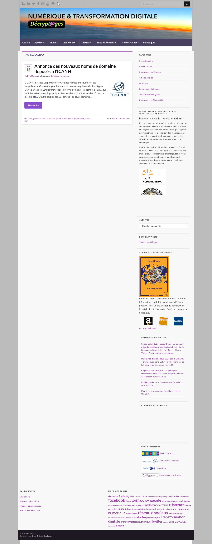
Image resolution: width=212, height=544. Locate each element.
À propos (39, 42)
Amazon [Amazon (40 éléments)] (113, 496)
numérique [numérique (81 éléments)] (116, 513)
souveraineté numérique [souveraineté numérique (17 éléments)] (127, 518)
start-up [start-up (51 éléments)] (142, 517)
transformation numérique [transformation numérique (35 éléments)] (136, 521)
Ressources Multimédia (149, 89)
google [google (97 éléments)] (155, 500)
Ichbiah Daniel (147, 382)
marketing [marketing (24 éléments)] (141, 509)
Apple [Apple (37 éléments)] (122, 496)
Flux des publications (29, 501)
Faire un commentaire (120, 118)
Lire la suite (33, 105)
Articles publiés (146, 77)
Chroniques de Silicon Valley (151, 100)
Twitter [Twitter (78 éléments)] (157, 521)
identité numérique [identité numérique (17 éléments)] (115, 505)
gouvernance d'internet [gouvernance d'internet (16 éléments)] (170, 501)
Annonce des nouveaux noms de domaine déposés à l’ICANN (75, 68)
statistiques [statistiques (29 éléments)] (154, 517)
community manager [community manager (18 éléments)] (156, 496)
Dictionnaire (70, 42)
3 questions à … (146, 61)
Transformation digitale (149, 94)
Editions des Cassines (160, 460)
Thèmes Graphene (44, 536)
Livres (54, 42)
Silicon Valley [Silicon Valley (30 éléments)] (175, 513)
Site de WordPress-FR (30, 510)
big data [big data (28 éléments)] (130, 496)
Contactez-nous (130, 42)
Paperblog (154, 468)
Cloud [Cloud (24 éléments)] (144, 496)
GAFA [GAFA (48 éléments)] (135, 500)
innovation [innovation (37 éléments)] (129, 505)
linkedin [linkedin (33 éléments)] (122, 508)
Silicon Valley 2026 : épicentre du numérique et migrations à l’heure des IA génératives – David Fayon (162, 347)
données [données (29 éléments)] (174, 496)
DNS (30, 118)
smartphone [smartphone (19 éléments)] (113, 518)
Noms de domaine (76, 118)
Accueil (26, 42)
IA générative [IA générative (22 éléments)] (184, 501)
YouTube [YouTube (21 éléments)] (182, 522)
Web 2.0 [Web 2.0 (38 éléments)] (174, 521)
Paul (143, 391)
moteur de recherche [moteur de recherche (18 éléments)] (165, 509)
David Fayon (32, 76)
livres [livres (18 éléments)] (134, 509)
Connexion (25, 496)
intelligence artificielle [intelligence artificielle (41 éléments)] (158, 505)
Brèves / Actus (145, 66)
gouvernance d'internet (44, 118)
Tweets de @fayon (148, 241)
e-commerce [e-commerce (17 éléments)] (184, 496)
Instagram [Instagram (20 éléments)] (140, 505)
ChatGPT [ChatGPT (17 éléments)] (138, 496)
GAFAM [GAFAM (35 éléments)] (144, 500)
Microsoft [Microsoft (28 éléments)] (151, 509)
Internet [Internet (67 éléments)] (178, 505)
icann (64, 118)
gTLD (58, 118)
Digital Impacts (158, 453)
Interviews (144, 83)
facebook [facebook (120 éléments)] (116, 500)
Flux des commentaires (30, 506)
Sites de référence (107, 42)
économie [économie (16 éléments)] (111, 526)
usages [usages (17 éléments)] (165, 522)
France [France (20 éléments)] (128, 501)
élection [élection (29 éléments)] (120, 525)
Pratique (87, 42)
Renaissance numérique (161, 475)
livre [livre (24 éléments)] (129, 509)
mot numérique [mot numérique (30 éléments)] (181, 508)
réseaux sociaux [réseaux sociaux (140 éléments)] (153, 512)
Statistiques (149, 42)
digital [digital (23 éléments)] (167, 496)
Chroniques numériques (60, 76)
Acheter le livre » (147, 328)
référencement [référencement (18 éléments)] (131, 513)
